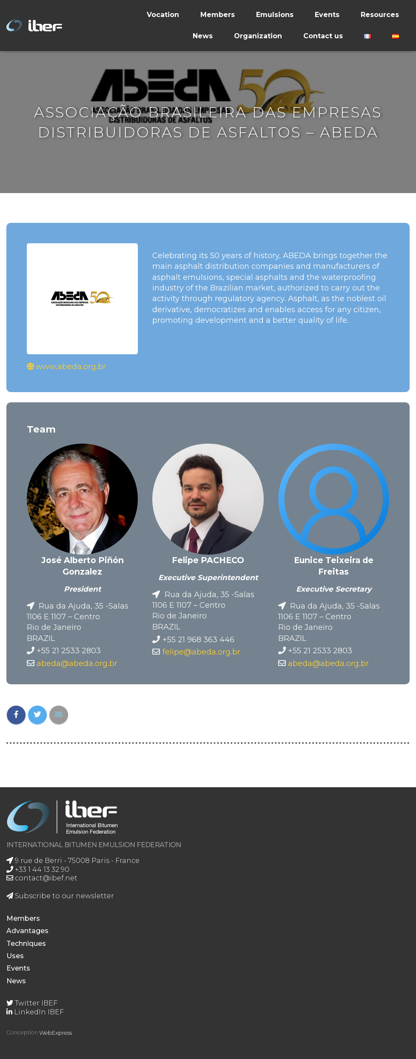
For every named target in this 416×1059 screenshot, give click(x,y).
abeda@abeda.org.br (77, 663)
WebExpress (55, 1033)
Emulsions (274, 15)
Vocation (163, 15)
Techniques (26, 943)
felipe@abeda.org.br (201, 652)
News (203, 36)
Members (217, 15)
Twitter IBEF (31, 1003)
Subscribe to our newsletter (60, 896)
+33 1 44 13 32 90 (37, 869)
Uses (15, 956)
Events (327, 15)
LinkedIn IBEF (35, 1012)
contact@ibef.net (41, 878)
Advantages (27, 931)
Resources (380, 15)
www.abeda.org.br (71, 366)
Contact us (323, 36)
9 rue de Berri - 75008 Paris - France (73, 861)
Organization (258, 36)
